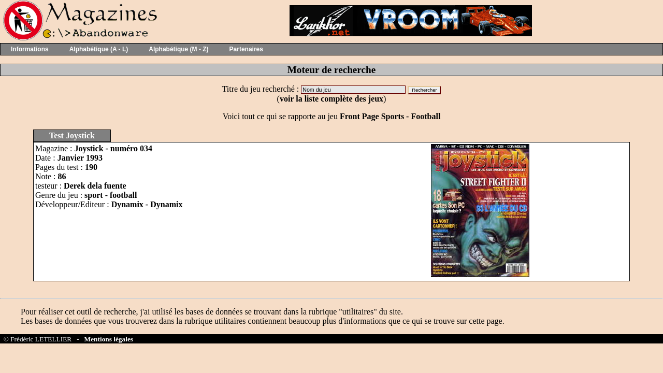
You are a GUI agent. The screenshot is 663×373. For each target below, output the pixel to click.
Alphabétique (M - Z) (178, 49)
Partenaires (246, 49)
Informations (30, 49)
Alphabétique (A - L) (98, 49)
